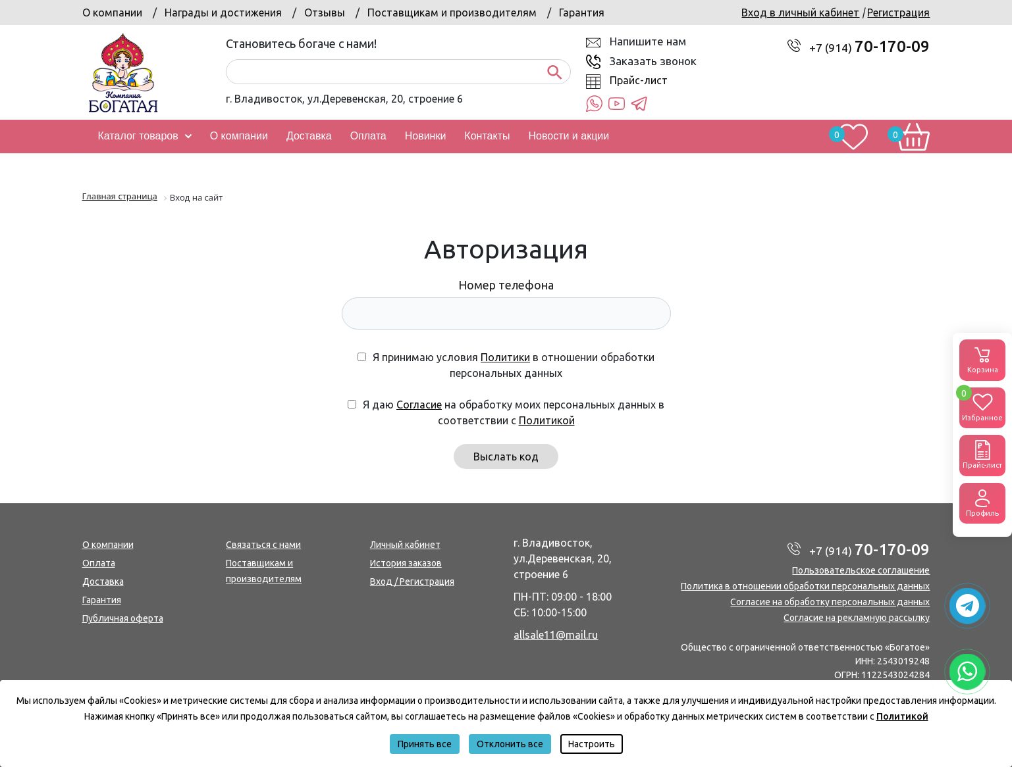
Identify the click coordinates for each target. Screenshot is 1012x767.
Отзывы (324, 12)
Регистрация (898, 12)
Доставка (103, 581)
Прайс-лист (639, 80)
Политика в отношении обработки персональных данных (805, 586)
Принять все (425, 744)
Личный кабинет (405, 544)
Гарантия (581, 12)
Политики (505, 357)
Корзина (982, 359)
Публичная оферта (122, 618)
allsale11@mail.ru (556, 635)
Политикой (547, 420)
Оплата (98, 563)
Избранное (982, 404)
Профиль (982, 502)
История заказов (406, 563)
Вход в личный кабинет (800, 12)
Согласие (419, 404)
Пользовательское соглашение (861, 570)
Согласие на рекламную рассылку (857, 617)
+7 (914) (869, 47)
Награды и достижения (223, 12)
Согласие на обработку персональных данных (830, 602)
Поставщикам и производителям (452, 12)
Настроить (591, 744)
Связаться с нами (263, 544)
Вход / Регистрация (412, 581)
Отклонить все (510, 744)
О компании (112, 12)
